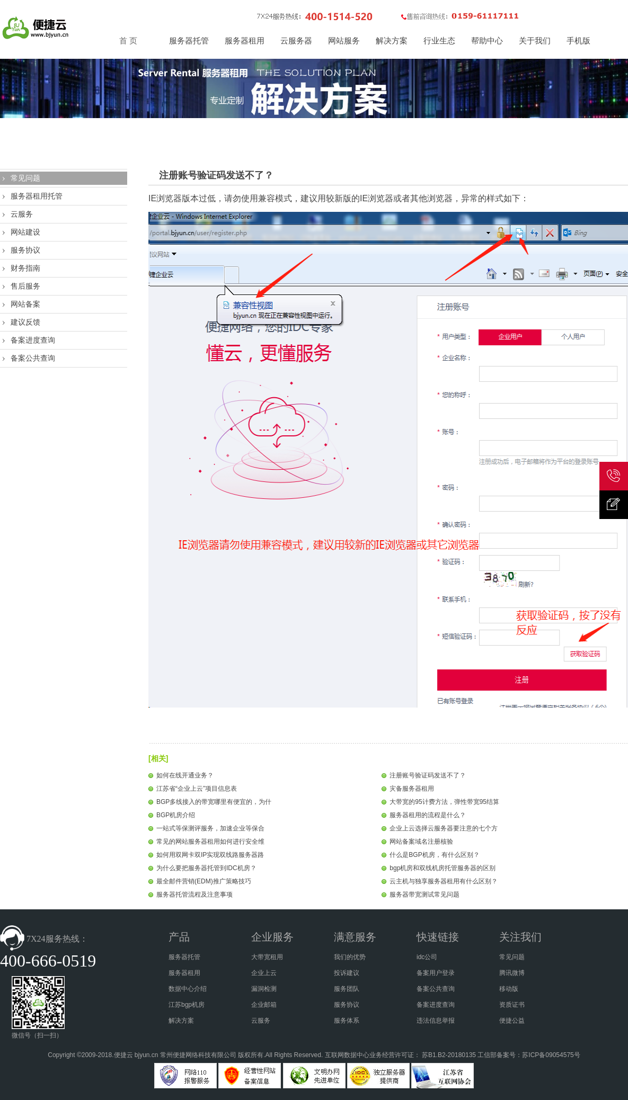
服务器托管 (184, 957)
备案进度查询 (33, 340)
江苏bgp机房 (187, 1004)
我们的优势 (350, 957)
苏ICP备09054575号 (551, 1055)
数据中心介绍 (188, 988)
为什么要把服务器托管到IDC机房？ (206, 868)
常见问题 (25, 178)
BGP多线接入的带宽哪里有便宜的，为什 (213, 802)
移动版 (508, 988)
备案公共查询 (33, 358)
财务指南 (25, 268)
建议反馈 (25, 322)
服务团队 (346, 988)
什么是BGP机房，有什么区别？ (434, 854)
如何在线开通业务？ (185, 775)
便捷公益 (512, 1020)
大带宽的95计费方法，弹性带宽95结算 (444, 802)
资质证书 (512, 1004)
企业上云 (264, 973)
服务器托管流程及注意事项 (194, 894)
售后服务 (25, 286)
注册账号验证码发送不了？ (428, 775)
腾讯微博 (512, 973)
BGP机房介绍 (175, 815)
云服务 (22, 214)
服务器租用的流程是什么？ (428, 815)
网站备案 (25, 304)
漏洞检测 (264, 988)
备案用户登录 (436, 973)
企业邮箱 (264, 1004)
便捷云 (123, 1055)
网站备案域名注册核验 (421, 841)
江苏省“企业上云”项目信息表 (196, 788)
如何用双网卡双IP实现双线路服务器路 (210, 854)
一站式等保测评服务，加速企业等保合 (210, 828)
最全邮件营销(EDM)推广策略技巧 (203, 881)
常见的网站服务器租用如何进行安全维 (210, 841)
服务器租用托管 (37, 196)
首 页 (128, 41)
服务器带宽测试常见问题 (424, 894)
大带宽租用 (267, 957)
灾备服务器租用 (412, 788)
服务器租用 (184, 973)
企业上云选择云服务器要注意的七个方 (444, 828)
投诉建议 (346, 973)
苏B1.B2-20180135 (449, 1055)
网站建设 (25, 232)
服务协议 (25, 250)
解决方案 (181, 1020)
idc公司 (427, 957)
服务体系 (346, 1020)
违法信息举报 (436, 1020)
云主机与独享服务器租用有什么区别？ (444, 881)
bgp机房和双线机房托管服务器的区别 (443, 868)
